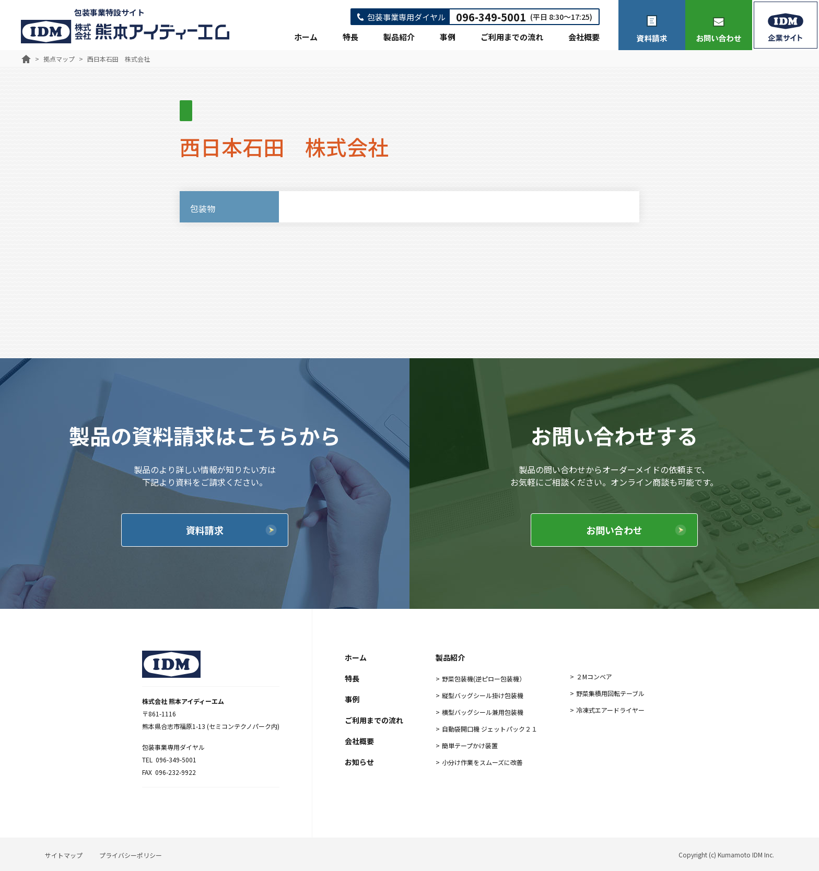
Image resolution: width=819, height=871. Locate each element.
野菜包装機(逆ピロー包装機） (483, 678)
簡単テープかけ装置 (470, 745)
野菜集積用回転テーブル (610, 693)
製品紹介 (399, 36)
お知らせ (359, 762)
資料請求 (205, 530)
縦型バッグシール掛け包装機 (482, 695)
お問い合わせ (614, 530)
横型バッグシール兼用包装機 (482, 712)
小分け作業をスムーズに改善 (482, 762)
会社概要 (584, 36)
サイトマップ (64, 855)
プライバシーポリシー (130, 855)
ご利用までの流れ (512, 36)
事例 (447, 36)
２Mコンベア (594, 676)
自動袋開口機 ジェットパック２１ (489, 728)
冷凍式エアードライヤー (610, 709)
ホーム (306, 36)
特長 (350, 36)
